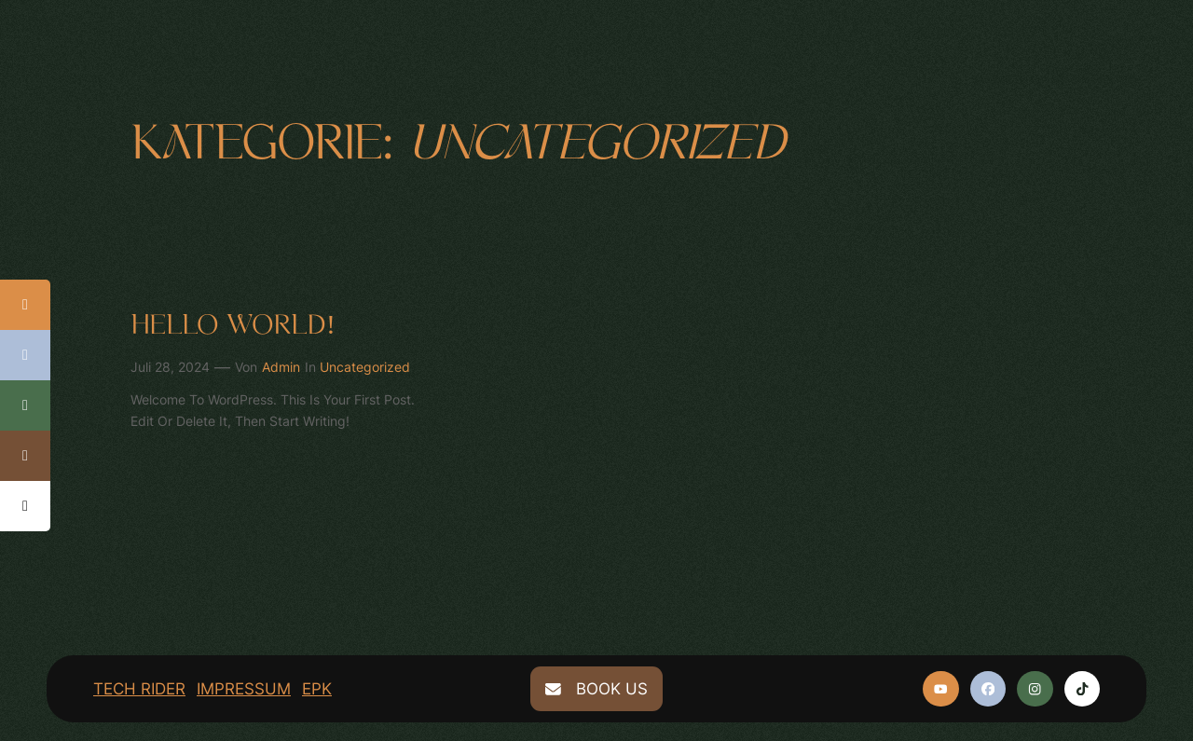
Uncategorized (365, 367)
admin (281, 367)
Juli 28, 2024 (170, 367)
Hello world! (233, 325)
